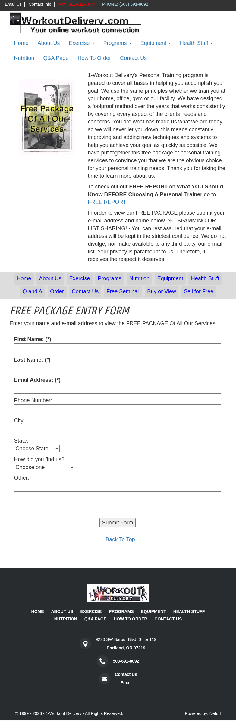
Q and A (32, 291)
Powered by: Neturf (203, 713)
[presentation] (60, 506)
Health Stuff (205, 278)
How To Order (94, 58)
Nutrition (24, 58)
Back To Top (120, 539)
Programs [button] (117, 43)
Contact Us (133, 58)
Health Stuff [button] (196, 43)
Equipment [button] (155, 43)
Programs (109, 278)
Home (21, 43)
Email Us (13, 4)
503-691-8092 (126, 661)
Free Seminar (122, 291)
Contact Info (40, 4)
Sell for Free (198, 291)
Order (57, 291)
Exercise (79, 278)
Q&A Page (56, 58)
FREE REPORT (107, 202)
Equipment (170, 278)
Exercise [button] (81, 43)
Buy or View (161, 291)
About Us (49, 43)
